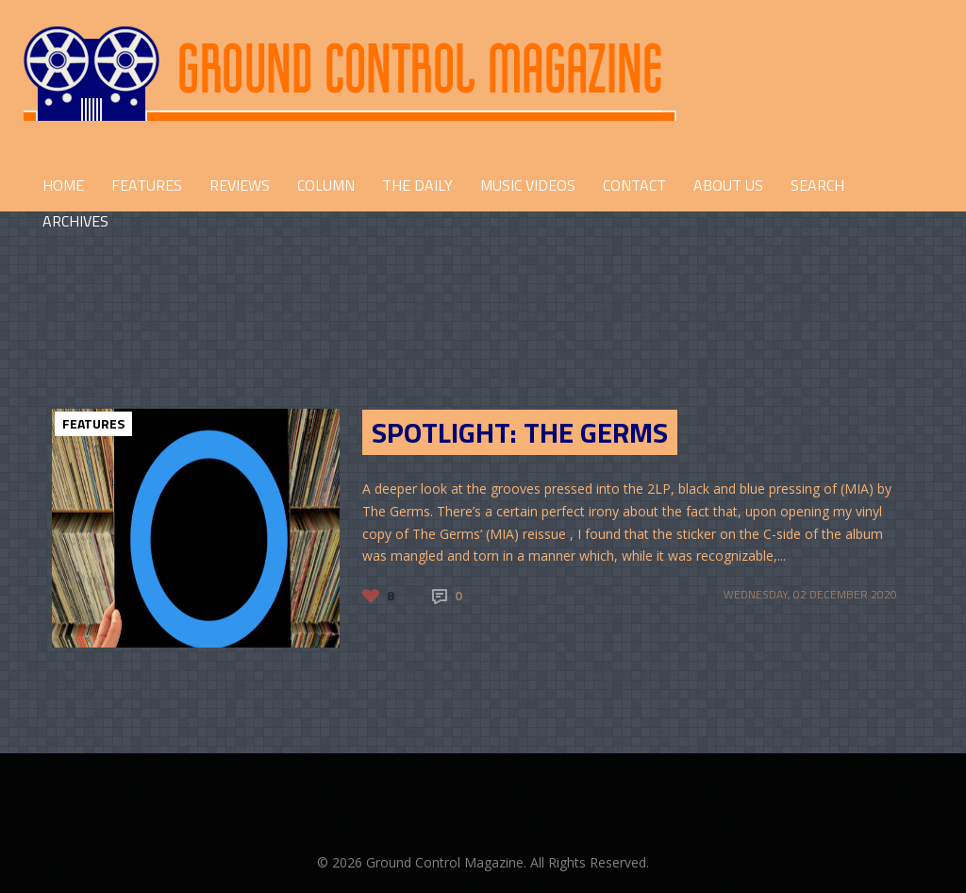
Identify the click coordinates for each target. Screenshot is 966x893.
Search (817, 185)
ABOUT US (728, 185)
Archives (75, 221)
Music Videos (527, 185)
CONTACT (634, 185)
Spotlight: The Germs (520, 432)
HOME (63, 185)
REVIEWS (239, 185)
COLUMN (326, 185)
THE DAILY (417, 185)
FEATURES (146, 185)
